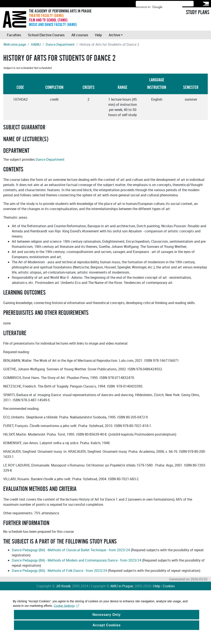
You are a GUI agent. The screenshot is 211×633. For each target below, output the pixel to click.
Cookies (169, 586)
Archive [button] (114, 35)
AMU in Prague (121, 586)
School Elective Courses (46, 35)
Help (98, 35)
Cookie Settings (66, 610)
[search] (159, 7)
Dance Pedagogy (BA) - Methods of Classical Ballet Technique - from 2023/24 (71, 550)
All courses (79, 35)
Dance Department (60, 44)
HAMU (36, 44)
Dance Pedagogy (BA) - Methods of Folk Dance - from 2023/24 (59, 570)
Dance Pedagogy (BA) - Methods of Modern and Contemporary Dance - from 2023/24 (76, 560)
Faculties (14, 35)
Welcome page (14, 44)
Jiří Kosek (63, 586)
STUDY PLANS (197, 12)
